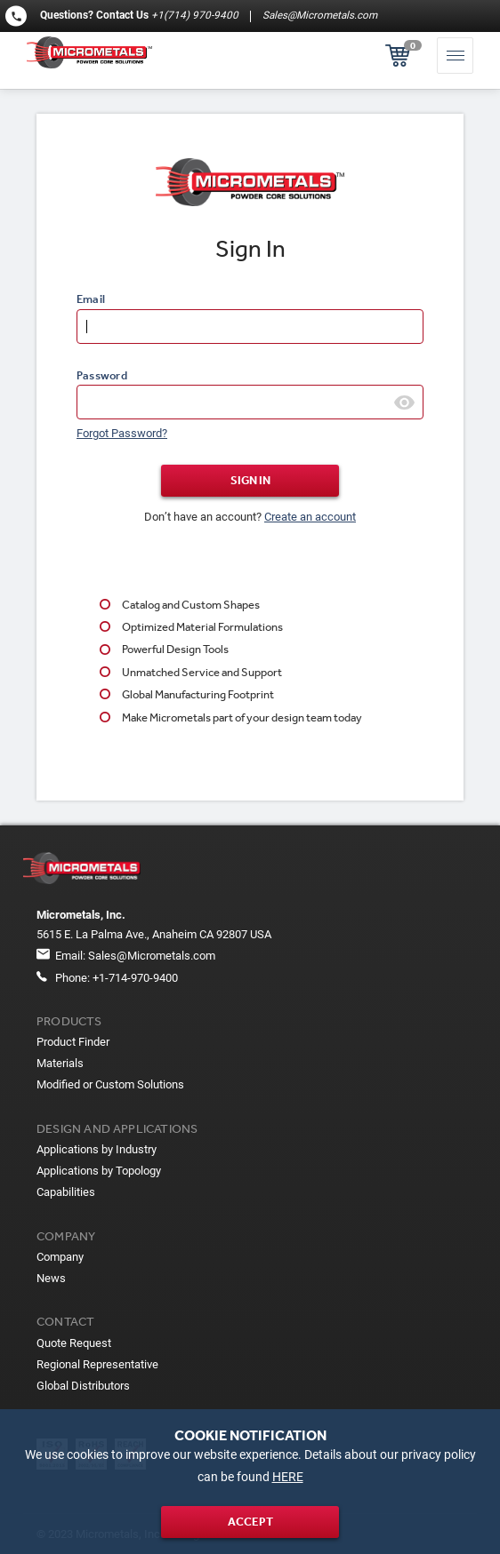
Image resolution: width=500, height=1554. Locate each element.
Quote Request (73, 1343)
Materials (60, 1063)
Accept (250, 1521)
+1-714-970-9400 (135, 977)
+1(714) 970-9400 (194, 15)
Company (60, 1256)
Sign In (250, 480)
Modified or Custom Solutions (110, 1084)
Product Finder (72, 1041)
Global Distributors (83, 1385)
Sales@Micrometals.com (318, 15)
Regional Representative (97, 1364)
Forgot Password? (122, 433)
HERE (287, 1477)
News (51, 1278)
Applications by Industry (96, 1149)
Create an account (310, 516)
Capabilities (65, 1192)
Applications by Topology (98, 1170)
